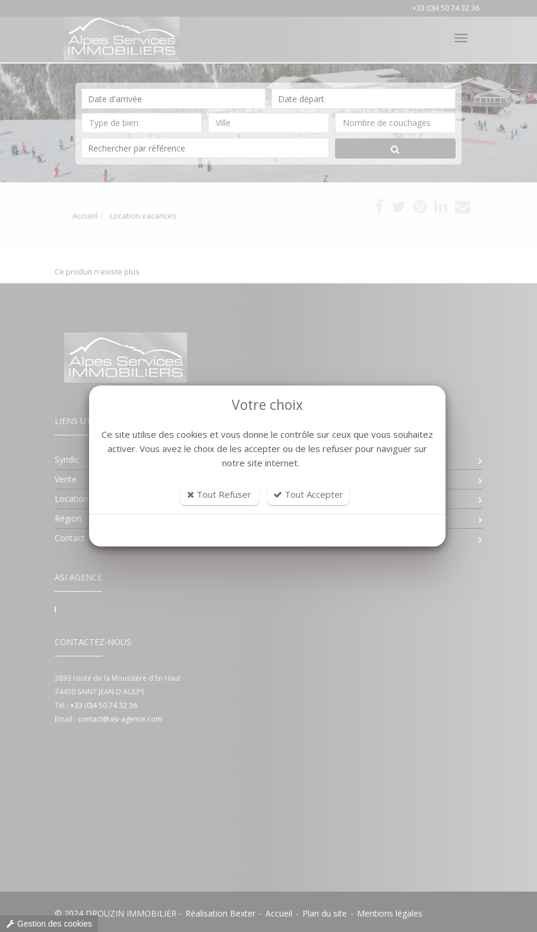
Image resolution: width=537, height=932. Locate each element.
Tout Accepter (308, 494)
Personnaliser (267, 530)
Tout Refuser (219, 494)
